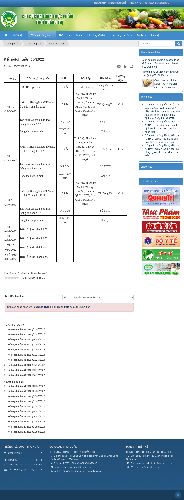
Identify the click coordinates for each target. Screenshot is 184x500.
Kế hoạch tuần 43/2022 (19, 365)
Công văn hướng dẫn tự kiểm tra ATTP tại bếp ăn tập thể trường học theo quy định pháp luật (162, 138)
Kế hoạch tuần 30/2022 (19, 406)
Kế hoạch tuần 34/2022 (19, 386)
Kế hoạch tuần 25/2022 (19, 432)
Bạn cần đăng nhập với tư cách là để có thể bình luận (48, 307)
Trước (134, 167)
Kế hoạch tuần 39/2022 (19, 344)
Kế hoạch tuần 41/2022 (19, 355)
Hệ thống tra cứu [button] (122, 36)
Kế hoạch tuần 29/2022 (19, 411)
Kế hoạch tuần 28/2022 (19, 416)
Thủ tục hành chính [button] (70, 36)
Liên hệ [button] (155, 35)
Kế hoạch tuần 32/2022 (19, 396)
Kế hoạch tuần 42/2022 (19, 360)
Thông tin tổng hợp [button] (42, 36)
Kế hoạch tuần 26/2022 (19, 426)
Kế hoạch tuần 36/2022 (19, 329)
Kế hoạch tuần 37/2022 (19, 334)
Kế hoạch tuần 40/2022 (19, 349)
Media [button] (141, 36)
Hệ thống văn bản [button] (96, 35)
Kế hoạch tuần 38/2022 (19, 339)
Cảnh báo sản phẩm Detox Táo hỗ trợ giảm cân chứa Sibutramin (166, 83)
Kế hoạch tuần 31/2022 (19, 401)
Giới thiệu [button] (19, 36)
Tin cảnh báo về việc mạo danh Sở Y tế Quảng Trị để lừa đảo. (160, 73)
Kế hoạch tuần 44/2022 (19, 370)
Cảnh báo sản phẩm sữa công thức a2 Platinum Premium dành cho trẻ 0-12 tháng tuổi (160, 63)
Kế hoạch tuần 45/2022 (19, 375)
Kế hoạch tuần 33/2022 (19, 391)
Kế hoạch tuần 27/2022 (19, 421)
